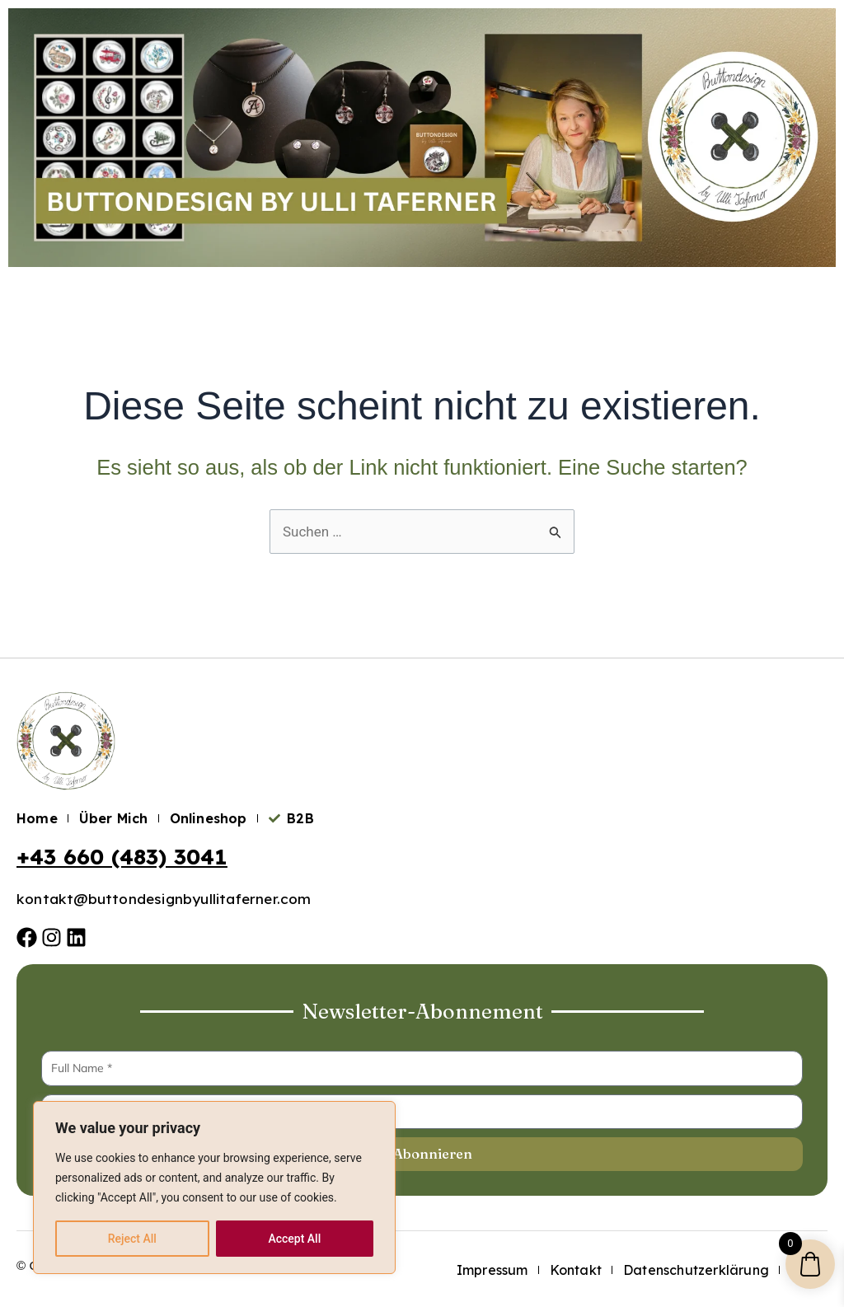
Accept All (294, 1238)
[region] (214, 1187)
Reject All (132, 1238)
